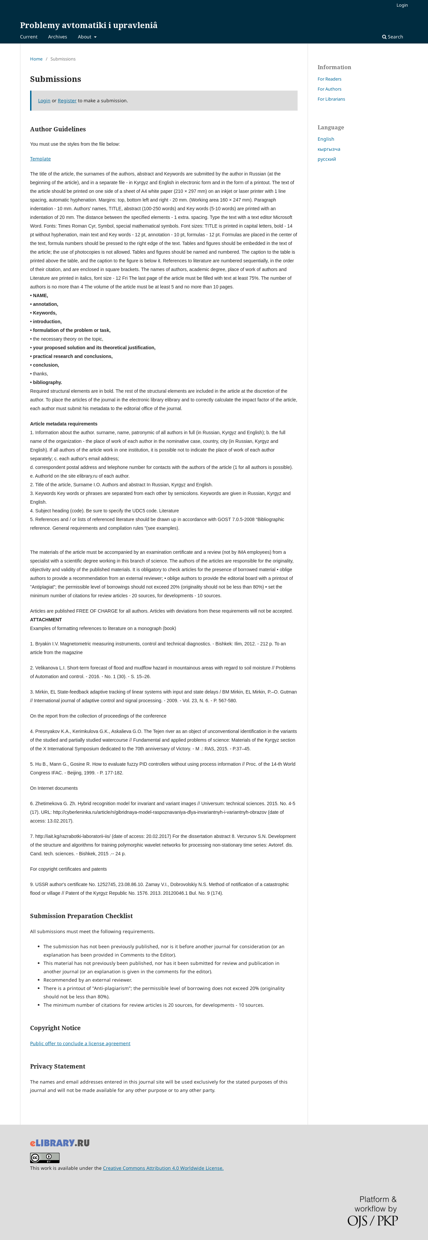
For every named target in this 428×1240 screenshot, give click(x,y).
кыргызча (329, 149)
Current (28, 36)
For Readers (329, 79)
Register (67, 100)
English (326, 139)
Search (392, 36)
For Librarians (331, 99)
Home (36, 59)
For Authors (329, 89)
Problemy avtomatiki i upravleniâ (88, 24)
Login (402, 5)
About (85, 36)
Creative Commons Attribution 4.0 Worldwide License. (163, 1167)
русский (327, 159)
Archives (57, 36)
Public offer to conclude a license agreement (80, 1043)
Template (40, 158)
